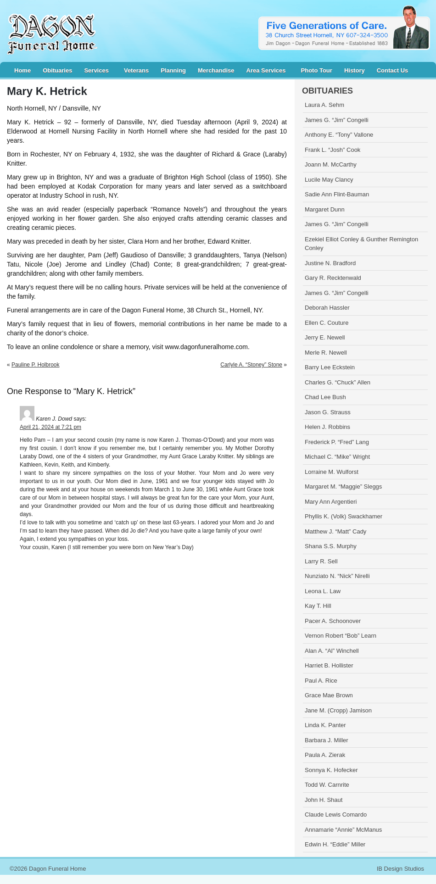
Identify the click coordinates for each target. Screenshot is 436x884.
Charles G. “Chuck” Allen (337, 382)
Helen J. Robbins (327, 426)
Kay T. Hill (318, 605)
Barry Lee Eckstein (330, 367)
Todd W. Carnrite (327, 784)
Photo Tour (316, 70)
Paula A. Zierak (325, 754)
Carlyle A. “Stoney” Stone (251, 364)
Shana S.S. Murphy (331, 546)
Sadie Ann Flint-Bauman (337, 194)
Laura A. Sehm (324, 104)
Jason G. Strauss (328, 412)
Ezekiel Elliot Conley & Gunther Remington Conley (361, 244)
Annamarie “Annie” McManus (343, 829)
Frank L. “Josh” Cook (332, 149)
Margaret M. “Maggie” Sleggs (343, 486)
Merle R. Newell (326, 352)
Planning (173, 70)
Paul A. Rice (321, 680)
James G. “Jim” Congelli (337, 120)
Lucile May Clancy (329, 179)
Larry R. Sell (321, 561)
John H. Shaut (323, 799)
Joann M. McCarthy (331, 164)
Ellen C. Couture (326, 322)
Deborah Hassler (327, 307)
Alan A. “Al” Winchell (332, 650)
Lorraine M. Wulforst (331, 471)
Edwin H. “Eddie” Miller (335, 844)
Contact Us (392, 70)
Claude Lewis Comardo (336, 814)
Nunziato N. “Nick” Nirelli (337, 576)
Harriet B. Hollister (329, 665)
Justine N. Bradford (330, 263)
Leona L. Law (323, 591)
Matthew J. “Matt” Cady (335, 531)
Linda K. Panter (325, 725)
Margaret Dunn (325, 209)
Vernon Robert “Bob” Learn (340, 635)
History (354, 70)
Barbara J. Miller (326, 740)
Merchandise (216, 70)
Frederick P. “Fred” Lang (337, 442)
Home (22, 70)
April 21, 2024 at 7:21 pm (50, 427)
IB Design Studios (400, 868)
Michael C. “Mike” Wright (337, 456)
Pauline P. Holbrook (35, 364)
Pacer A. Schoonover (333, 620)
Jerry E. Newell (325, 337)
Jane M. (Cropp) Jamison (338, 710)
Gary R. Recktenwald (333, 277)
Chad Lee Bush (325, 397)
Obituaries (57, 70)
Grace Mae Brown (329, 695)
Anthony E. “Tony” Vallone (339, 134)
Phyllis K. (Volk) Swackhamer (343, 516)
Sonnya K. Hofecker (331, 770)
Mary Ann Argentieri (331, 501)
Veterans (136, 70)
